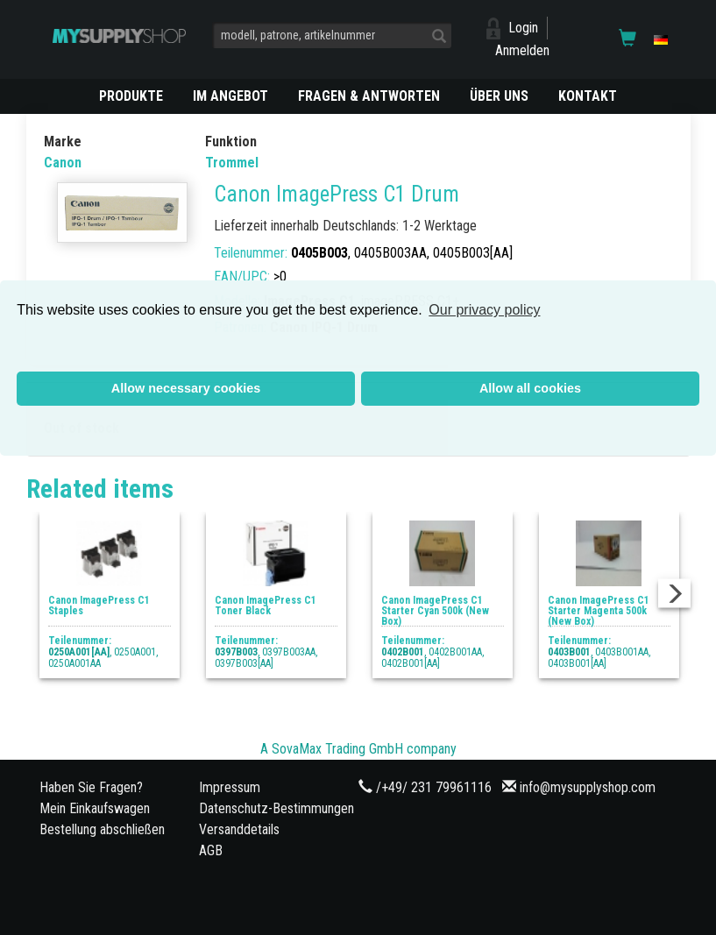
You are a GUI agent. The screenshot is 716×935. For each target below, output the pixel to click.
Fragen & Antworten (369, 96)
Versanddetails (239, 829)
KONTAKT (587, 96)
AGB (211, 850)
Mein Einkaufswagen (94, 808)
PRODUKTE (131, 96)
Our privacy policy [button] (484, 309)
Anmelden (522, 50)
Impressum (229, 787)
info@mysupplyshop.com (588, 787)
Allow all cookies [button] (530, 388)
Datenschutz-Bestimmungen (276, 808)
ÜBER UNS (499, 96)
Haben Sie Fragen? (91, 787)
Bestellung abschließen (102, 829)
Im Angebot (230, 96)
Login (523, 27)
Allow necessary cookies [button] (185, 388)
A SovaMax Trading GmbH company (358, 748)
